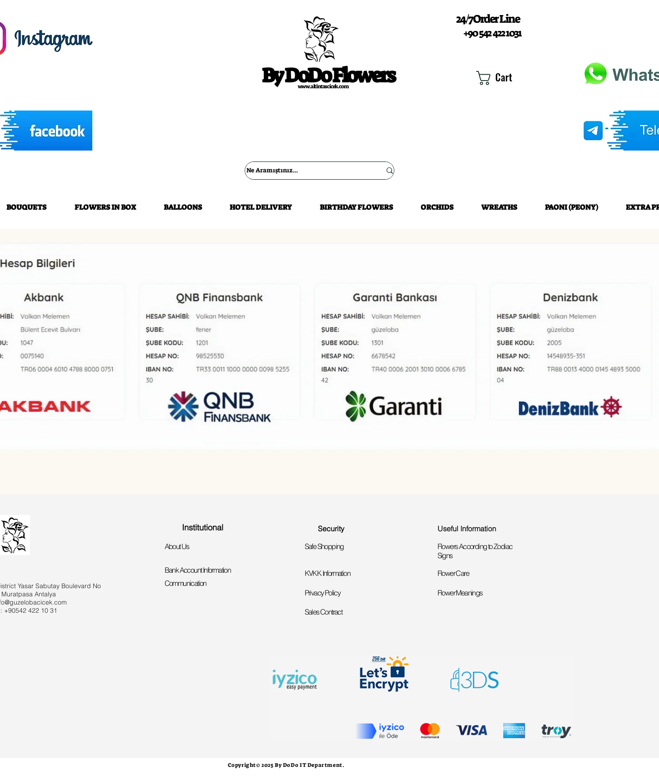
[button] (504, 78)
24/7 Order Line (488, 18)
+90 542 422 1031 (492, 33)
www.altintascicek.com (323, 86)
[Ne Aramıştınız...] (306, 170)
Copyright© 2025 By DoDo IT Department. (286, 765)
